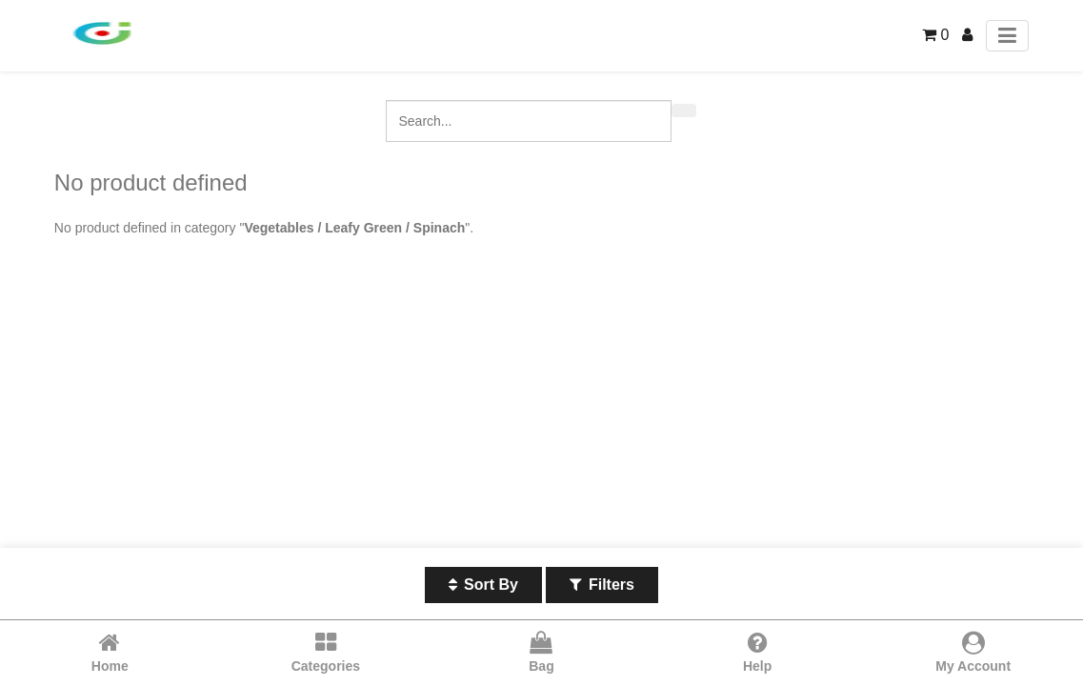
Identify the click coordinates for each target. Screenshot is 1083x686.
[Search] (684, 110)
